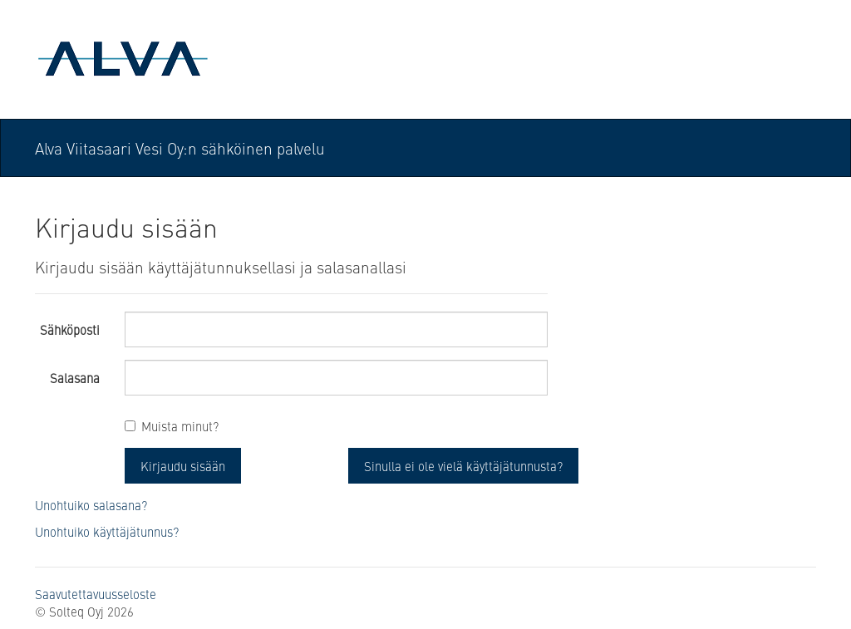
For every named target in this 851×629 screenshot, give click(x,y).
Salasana (75, 377)
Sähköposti (70, 329)
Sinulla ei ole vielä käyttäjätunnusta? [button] (463, 465)
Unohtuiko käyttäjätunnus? (107, 531)
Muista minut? (180, 426)
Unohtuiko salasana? (91, 505)
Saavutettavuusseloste (95, 593)
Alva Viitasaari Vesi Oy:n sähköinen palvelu (180, 148)
